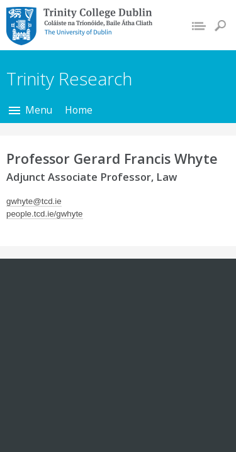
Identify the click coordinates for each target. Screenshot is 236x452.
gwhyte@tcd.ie (34, 201)
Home (79, 110)
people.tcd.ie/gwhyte (44, 213)
